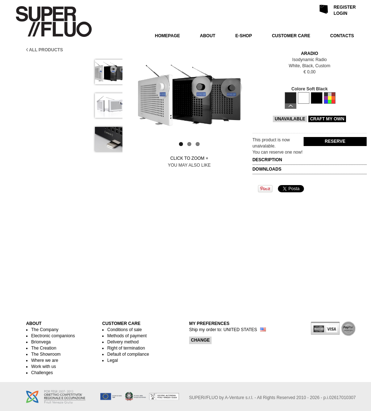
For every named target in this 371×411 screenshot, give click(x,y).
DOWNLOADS (268, 169)
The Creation (43, 348)
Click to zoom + (189, 158)
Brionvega (41, 341)
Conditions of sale (124, 329)
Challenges (42, 372)
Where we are (44, 360)
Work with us (43, 366)
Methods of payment (127, 335)
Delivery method (123, 341)
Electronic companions (53, 335)
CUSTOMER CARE (291, 35)
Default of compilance (128, 354)
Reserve (335, 141)
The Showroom (46, 354)
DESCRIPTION (268, 159)
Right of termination (126, 348)
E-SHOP (243, 35)
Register (345, 7)
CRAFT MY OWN (327, 118)
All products (44, 49)
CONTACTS (342, 35)
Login (340, 13)
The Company (44, 329)
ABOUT (208, 35)
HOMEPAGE (167, 35)
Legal (112, 360)
